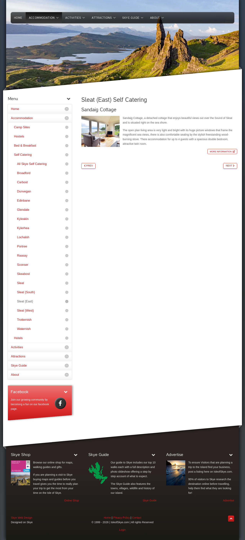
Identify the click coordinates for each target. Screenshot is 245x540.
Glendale (23, 209)
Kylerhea (23, 228)
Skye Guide (19, 365)
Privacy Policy (121, 517)
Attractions (18, 356)
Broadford (23, 173)
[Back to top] (231, 519)
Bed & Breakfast (25, 145)
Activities (17, 347)
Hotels (18, 338)
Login (122, 529)
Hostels (19, 136)
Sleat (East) (25, 301)
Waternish (24, 329)
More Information (221, 151)
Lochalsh (23, 237)
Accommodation (22, 118)
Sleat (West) (25, 310)
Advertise (228, 500)
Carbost (22, 182)
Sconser (22, 264)
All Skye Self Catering (32, 164)
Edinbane (23, 200)
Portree (22, 246)
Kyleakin (23, 219)
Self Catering (23, 154)
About (15, 374)
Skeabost (23, 274)
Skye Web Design (21, 517)
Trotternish (24, 319)
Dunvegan (24, 191)
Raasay (22, 255)
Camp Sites (22, 127)
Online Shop (71, 500)
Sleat (20, 283)
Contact (136, 517)
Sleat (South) (26, 292)
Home (15, 109)
